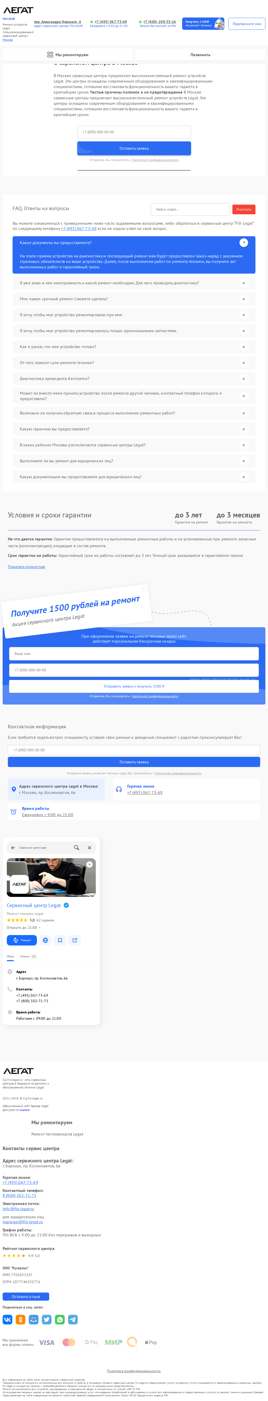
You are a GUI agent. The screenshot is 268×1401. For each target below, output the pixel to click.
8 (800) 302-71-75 (20, 1195)
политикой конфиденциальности (155, 696)
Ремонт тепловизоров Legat (57, 1134)
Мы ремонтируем (67, 54)
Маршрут (22, 940)
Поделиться (7, 1319)
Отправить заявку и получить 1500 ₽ (134, 686)
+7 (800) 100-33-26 (159, 22)
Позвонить (200, 54)
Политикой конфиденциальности (155, 160)
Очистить (244, 209)
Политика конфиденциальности (134, 1371)
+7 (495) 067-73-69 (111, 22)
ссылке (25, 1110)
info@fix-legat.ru (18, 1208)
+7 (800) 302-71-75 (32, 1001)
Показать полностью (26, 566)
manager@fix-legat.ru (23, 1221)
